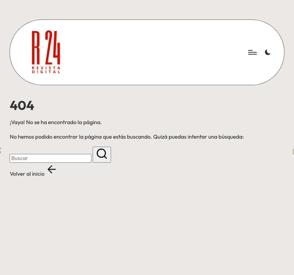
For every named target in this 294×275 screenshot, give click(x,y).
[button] (102, 155)
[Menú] (252, 52)
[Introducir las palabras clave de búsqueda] (50, 158)
